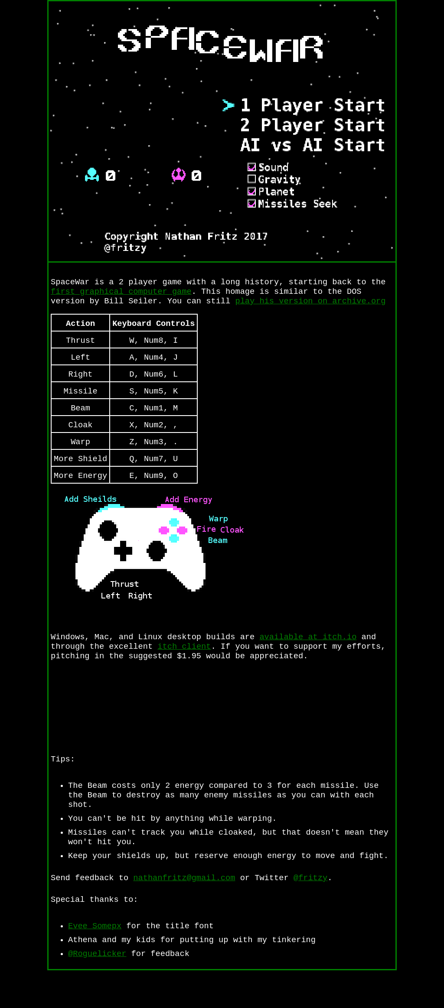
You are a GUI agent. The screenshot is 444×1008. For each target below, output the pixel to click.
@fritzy (310, 909)
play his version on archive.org (310, 304)
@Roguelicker (97, 990)
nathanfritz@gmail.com (184, 909)
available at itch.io (307, 654)
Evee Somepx (94, 960)
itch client (184, 665)
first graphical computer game (121, 293)
